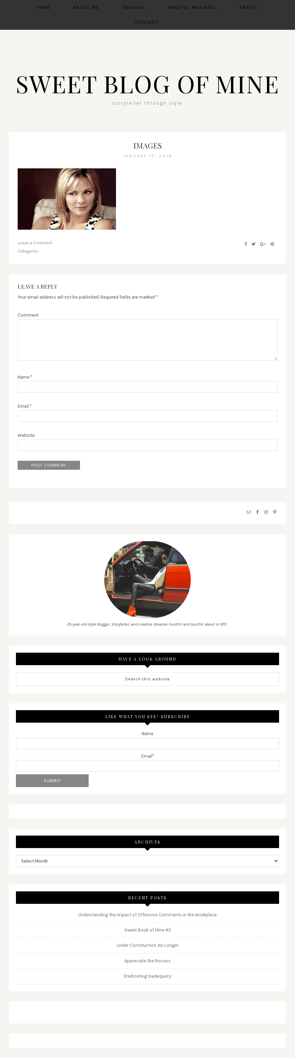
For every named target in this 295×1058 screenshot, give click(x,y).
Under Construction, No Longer (147, 945)
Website (26, 435)
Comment (28, 315)
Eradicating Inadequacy (147, 976)
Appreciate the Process (147, 960)
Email (25, 406)
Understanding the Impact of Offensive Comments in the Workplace (147, 914)
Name (25, 376)
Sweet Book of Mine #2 (147, 930)
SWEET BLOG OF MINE (147, 83)
